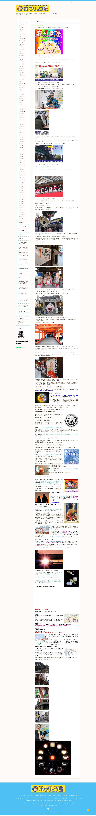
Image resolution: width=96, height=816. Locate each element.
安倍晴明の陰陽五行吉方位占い (49, 482)
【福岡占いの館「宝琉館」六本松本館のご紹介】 (23, 288)
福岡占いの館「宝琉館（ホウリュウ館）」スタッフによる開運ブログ (23, 254)
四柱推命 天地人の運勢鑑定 (51, 434)
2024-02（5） (22, 79)
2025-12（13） (22, 38)
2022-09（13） (22, 111)
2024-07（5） (22, 70)
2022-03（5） (22, 122)
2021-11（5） (22, 130)
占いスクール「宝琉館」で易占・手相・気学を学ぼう (23, 300)
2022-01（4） (22, 126)
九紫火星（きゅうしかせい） (42, 577)
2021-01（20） (22, 149)
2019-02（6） (22, 192)
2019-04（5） (22, 188)
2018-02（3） (22, 214)
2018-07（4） (22, 205)
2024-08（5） (22, 68)
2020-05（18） (22, 164)
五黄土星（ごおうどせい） (51, 574)
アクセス (20, 234)
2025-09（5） (22, 44)
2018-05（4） (22, 209)
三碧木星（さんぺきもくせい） (57, 573)
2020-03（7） (22, 167)
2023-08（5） (22, 91)
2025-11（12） (22, 40)
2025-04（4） (22, 53)
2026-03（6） (22, 33)
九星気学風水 (57, 481)
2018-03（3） (22, 212)
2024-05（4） (22, 74)
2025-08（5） (22, 46)
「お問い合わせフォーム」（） (45, 542)
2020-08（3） (22, 158)
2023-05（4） (22, 96)
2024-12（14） (22, 61)
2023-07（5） (22, 92)
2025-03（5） (22, 55)
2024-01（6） (22, 81)
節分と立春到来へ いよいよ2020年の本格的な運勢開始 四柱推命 (51, 27)
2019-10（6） (22, 177)
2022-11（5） (22, 107)
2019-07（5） (22, 182)
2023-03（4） (22, 100)
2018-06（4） (22, 207)
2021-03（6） (22, 145)
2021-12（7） (22, 128)
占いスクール (57, 143)
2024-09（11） (22, 66)
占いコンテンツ (22, 226)
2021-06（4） (22, 139)
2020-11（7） (22, 152)
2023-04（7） (22, 98)
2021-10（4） (22, 132)
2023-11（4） (22, 85)
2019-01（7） (22, 194)
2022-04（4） (22, 121)
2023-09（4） (22, 89)
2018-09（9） (22, 201)
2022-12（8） (22, 106)
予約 (19, 277)
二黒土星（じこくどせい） (45, 573)
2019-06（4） (22, 184)
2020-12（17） (22, 150)
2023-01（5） (22, 104)
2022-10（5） (22, 109)
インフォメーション (23, 24)
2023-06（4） (22, 94)
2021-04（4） (22, 143)
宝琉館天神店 (62, 136)
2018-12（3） (22, 195)
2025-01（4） (22, 59)
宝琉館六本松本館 (63, 140)
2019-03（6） (22, 190)
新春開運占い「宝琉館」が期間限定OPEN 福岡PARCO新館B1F (23, 282)
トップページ (21, 20)
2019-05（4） (22, 186)
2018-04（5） (22, 210)
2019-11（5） (22, 175)
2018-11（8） (22, 197)
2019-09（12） (22, 179)
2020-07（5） (22, 160)
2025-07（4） (22, 47)
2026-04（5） (22, 31)
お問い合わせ (21, 238)
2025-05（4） (22, 51)
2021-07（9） (22, 137)
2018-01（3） (22, 216)
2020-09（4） (22, 156)
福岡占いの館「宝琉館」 (56, 60)
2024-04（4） (22, 76)
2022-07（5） (22, 115)
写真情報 (20, 222)
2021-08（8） (22, 136)
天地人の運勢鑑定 (22, 259)
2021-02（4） (22, 147)
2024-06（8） (22, 72)
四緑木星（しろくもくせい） (40, 574)
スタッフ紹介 (21, 273)
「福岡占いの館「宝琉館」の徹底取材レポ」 (43, 166)
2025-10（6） (22, 42)
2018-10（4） (22, 199)
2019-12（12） (22, 173)
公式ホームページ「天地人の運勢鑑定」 (59, 496)
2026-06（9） (22, 27)
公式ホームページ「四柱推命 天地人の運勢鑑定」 (47, 454)
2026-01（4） (22, 36)
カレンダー (21, 230)
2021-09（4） (22, 134)
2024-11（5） (22, 62)
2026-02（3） (22, 34)
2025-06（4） (22, 49)
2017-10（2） (22, 218)
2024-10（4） (22, 64)
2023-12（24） (22, 83)
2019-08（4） (22, 180)
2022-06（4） (22, 117)
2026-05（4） (22, 29)
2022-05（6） (22, 119)
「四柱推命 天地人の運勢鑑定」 (52, 427)
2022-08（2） (22, 113)
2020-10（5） (22, 154)
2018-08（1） (22, 203)
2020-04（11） (22, 165)
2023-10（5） (22, 87)
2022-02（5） (22, 124)
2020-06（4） (22, 162)
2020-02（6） (22, 169)
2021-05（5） (22, 141)
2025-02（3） (22, 57)
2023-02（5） (22, 102)
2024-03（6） (22, 77)
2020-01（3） (22, 171)
